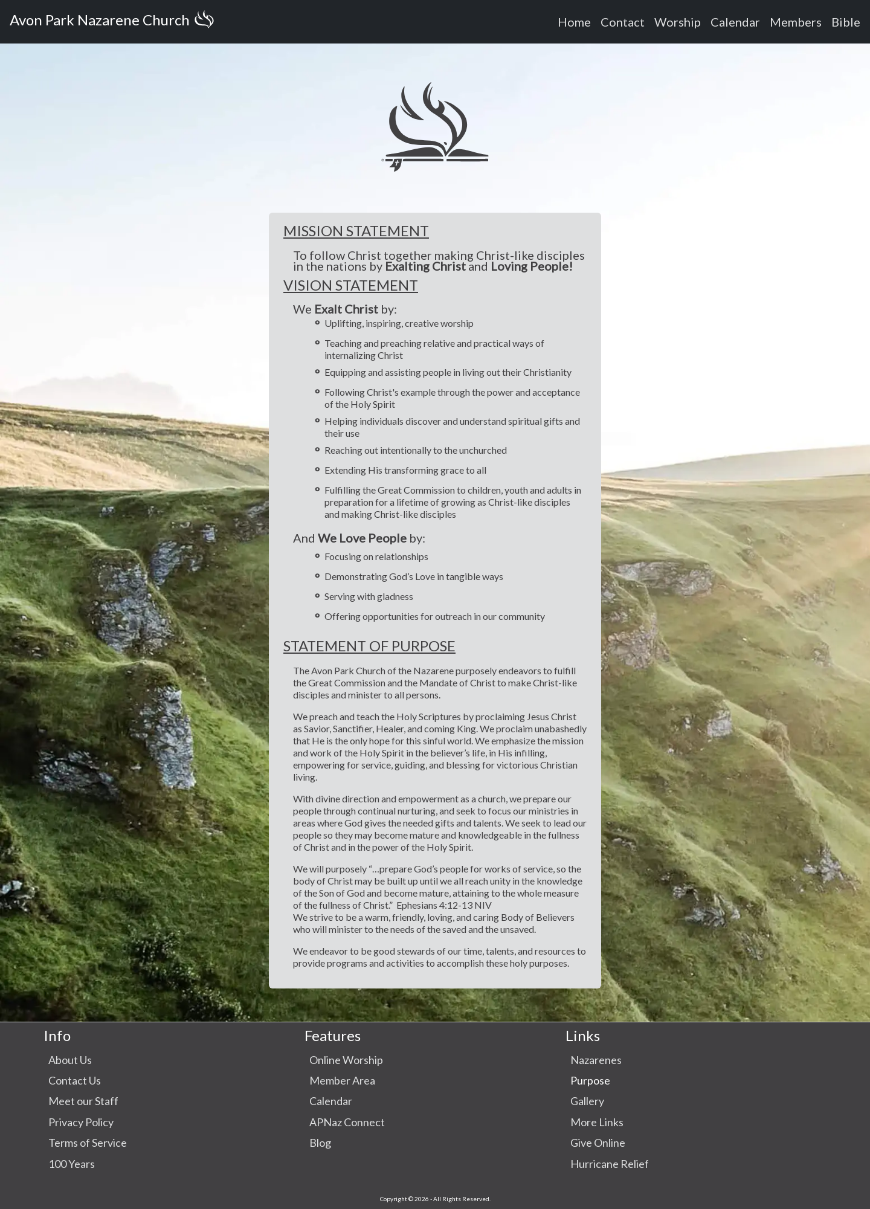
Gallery (587, 1100)
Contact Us (74, 1080)
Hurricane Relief (609, 1163)
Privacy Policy (81, 1122)
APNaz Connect (347, 1122)
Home (574, 22)
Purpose (590, 1080)
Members (796, 22)
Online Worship (346, 1059)
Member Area (342, 1080)
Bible (845, 22)
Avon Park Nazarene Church (114, 22)
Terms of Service (87, 1142)
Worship (677, 22)
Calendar (735, 22)
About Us (70, 1059)
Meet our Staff (83, 1100)
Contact (623, 22)
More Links (597, 1122)
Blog (320, 1142)
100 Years (71, 1163)
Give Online (597, 1142)
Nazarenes (596, 1059)
